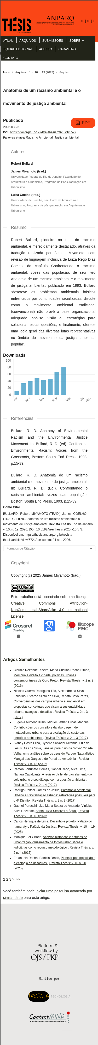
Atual (8, 41)
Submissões (52, 41)
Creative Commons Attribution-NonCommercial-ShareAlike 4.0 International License (49, 609)
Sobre (75, 41)
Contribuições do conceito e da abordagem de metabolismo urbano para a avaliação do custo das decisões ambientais (49, 733)
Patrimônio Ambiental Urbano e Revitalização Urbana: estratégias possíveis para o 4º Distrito (54, 795)
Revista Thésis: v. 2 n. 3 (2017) (66, 738)
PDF (85, 123)
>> (17, 879)
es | (90, 21)
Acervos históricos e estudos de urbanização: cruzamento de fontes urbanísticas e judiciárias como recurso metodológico (50, 842)
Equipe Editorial (18, 49)
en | (84, 21)
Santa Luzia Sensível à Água (56, 811)
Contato (10, 58)
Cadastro (67, 49)
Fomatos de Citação (20, 548)
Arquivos (27, 41)
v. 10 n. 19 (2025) (43, 72)
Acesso (45, 49)
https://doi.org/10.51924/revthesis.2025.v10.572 (43, 132)
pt (94, 21)
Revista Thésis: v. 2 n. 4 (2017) (35, 785)
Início (6, 72)
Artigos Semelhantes (24, 659)
